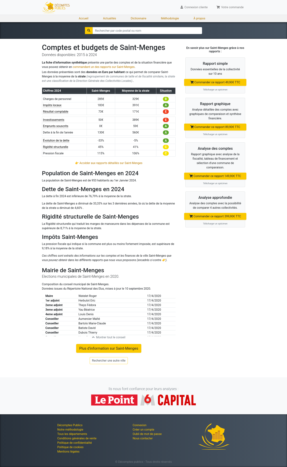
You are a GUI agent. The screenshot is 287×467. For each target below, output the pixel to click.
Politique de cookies (70, 447)
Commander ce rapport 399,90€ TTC (215, 216)
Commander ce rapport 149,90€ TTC (215, 176)
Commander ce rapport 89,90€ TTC (215, 127)
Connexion (139, 425)
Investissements (53, 120)
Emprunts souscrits (55, 126)
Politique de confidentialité (74, 442)
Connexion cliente (194, 7)
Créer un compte (143, 429)
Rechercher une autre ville (109, 360)
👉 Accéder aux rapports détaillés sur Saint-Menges (108, 163)
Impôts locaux (52, 105)
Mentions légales (68, 451)
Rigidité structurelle (55, 147)
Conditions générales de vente (76, 438)
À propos (199, 18)
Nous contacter (143, 438)
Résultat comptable (55, 111)
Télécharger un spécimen (215, 89)
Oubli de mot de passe (147, 434)
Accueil (83, 18)
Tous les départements (72, 434)
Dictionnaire (138, 18)
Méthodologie (170, 18)
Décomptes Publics (70, 425)
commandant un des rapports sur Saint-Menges (104, 67)
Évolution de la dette (56, 140)
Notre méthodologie (70, 429)
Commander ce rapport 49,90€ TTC (215, 82)
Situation (166, 90)
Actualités (109, 18)
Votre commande (230, 7)
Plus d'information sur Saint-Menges (108, 348)
